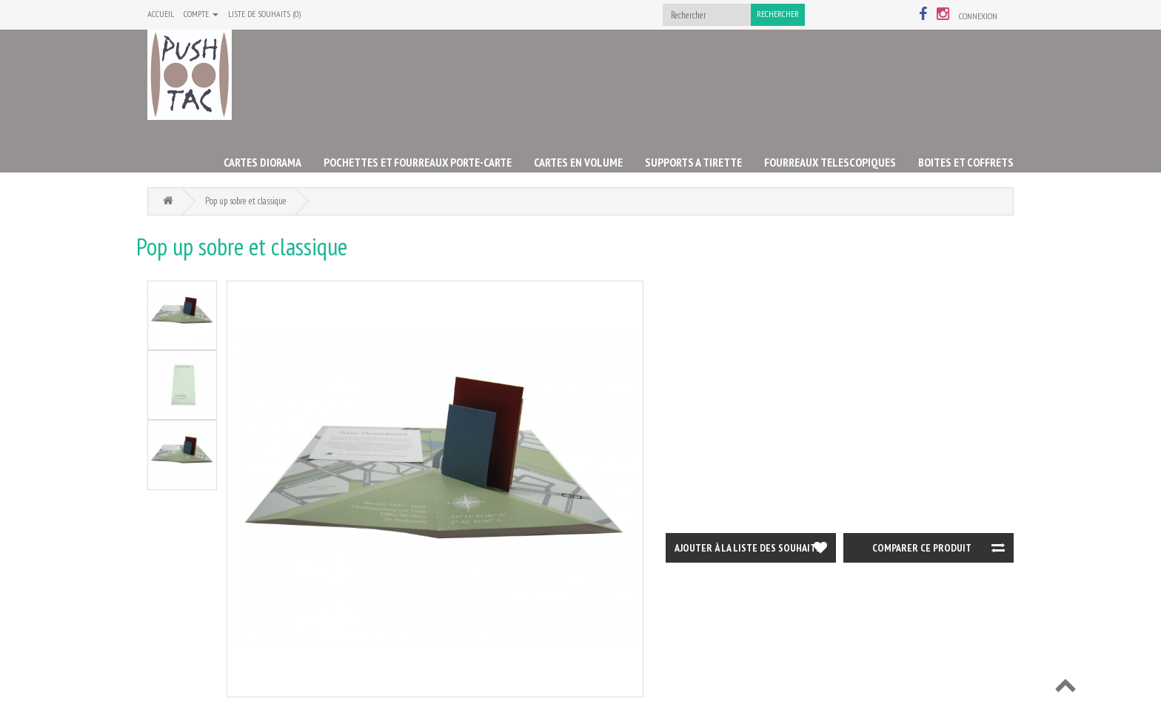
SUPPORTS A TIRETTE (693, 162)
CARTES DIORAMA (262, 162)
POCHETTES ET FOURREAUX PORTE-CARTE (418, 162)
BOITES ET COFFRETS (966, 162)
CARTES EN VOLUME (578, 162)
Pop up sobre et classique (246, 201)
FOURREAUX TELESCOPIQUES (830, 162)
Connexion (978, 15)
